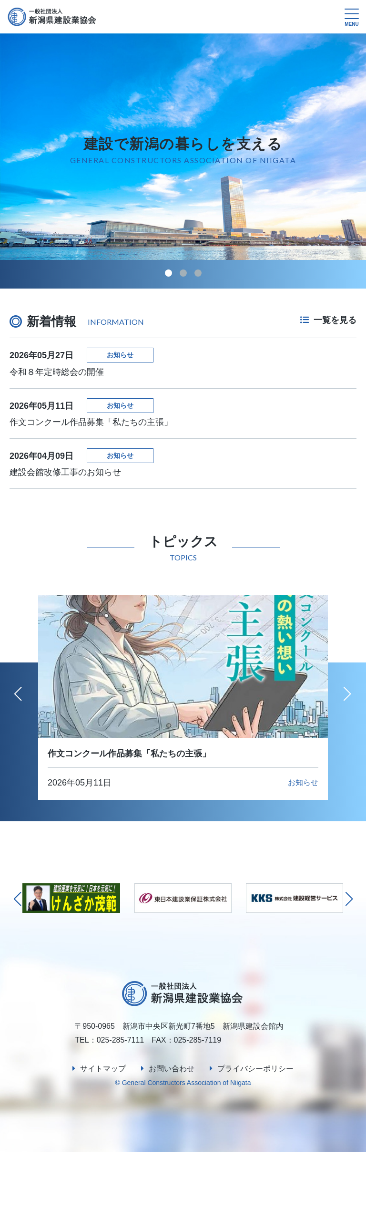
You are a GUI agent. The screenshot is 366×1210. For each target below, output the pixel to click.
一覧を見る (328, 320)
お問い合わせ (171, 1127)
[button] (168, 273)
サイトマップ (103, 1127)
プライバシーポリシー (255, 1127)
